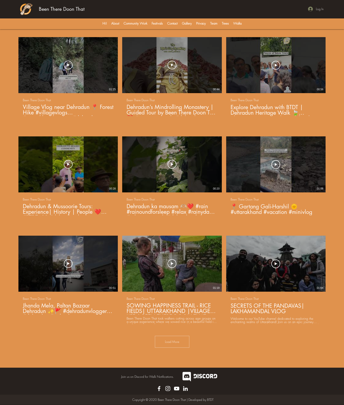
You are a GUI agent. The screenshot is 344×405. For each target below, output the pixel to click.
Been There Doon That (61, 9)
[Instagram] (168, 388)
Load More (172, 342)
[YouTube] (176, 388)
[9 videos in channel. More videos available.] (172, 180)
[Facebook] (159, 388)
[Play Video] (68, 65)
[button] (201, 23)
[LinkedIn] (185, 388)
